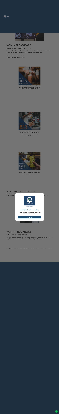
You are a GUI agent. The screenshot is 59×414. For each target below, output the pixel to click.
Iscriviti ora (29, 217)
